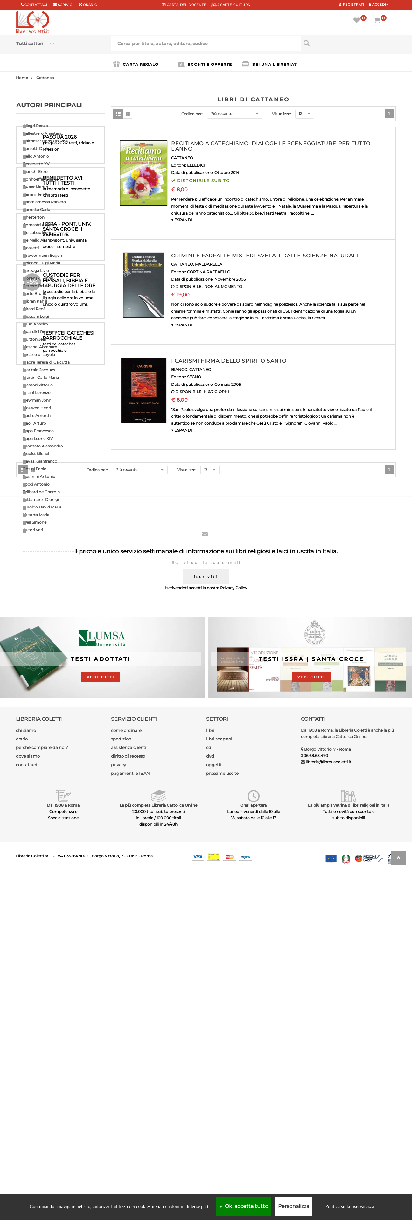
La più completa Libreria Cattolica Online (158, 1150)
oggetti (213, 1109)
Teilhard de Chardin (41, 491)
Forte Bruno (34, 293)
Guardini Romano (40, 331)
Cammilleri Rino (38, 194)
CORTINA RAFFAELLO (208, 271)
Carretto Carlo (36, 209)
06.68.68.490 (316, 1100)
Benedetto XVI (37, 163)
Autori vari (33, 530)
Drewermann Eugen (42, 255)
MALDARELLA (208, 264)
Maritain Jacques (39, 369)
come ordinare (126, 1075)
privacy (118, 1109)
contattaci (26, 1109)
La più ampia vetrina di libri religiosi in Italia (348, 1150)
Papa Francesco (38, 430)
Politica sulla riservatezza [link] (349, 1206)
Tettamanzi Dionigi (41, 499)
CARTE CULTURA (230, 5)
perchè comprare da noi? (42, 1092)
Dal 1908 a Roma (63, 1150)
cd (208, 1092)
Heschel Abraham (40, 346)
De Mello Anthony (40, 240)
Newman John (37, 400)
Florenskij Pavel (38, 278)
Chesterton (34, 217)
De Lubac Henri (37, 232)
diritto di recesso (128, 1100)
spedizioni (122, 1083)
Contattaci (35, 5)
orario (90, 5)
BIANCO (179, 369)
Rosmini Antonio (39, 476)
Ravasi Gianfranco (40, 461)
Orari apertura (253, 1150)
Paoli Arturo (34, 423)
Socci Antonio (36, 484)
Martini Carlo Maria (41, 377)
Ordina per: (192, 114)
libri (210, 1075)
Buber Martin (35, 186)
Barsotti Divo (35, 148)
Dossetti (31, 247)
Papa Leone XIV (38, 438)
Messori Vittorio (38, 385)
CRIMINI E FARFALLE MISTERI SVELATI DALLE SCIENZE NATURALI (264, 256)
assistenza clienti (128, 1092)
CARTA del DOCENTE (184, 5)
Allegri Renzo (35, 125)
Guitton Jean (35, 339)
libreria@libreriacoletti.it (328, 1106)
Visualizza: (281, 114)
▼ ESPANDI (181, 219)
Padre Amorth (37, 415)
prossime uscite (222, 1118)
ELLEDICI (196, 165)
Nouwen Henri (37, 408)
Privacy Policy (233, 932)
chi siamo (26, 1075)
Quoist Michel (36, 453)
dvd (210, 1100)
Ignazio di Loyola (39, 354)
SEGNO (194, 376)
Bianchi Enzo (35, 171)
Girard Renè (34, 308)
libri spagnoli (220, 1083)
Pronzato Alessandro (43, 446)
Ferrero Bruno (36, 285)
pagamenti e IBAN (130, 1118)
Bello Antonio (36, 156)
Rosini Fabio (34, 469)
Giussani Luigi (36, 316)
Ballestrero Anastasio (43, 133)
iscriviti (206, 921)
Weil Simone (34, 522)
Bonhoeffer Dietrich (42, 179)
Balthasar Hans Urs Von (45, 141)
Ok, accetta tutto (244, 1206)
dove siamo (28, 1100)
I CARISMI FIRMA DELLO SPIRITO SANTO (228, 361)
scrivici (65, 5)
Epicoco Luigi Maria (41, 263)
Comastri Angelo (39, 224)
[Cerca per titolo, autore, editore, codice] (348, 43)
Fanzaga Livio (36, 270)
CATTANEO (182, 157)
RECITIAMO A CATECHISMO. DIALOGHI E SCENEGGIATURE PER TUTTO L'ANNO (270, 146)
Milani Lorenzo (37, 392)
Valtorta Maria (36, 514)
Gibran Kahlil (35, 301)
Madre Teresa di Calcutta (46, 362)
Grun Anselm (35, 324)
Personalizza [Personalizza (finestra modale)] (293, 1206)
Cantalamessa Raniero (44, 202)
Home (22, 77)
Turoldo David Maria (42, 507)
